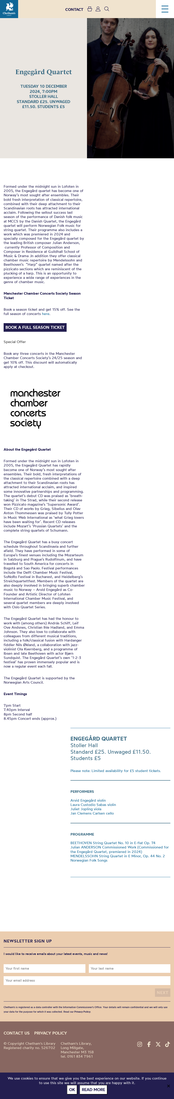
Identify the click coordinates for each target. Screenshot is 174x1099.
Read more (93, 1089)
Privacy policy (50, 1033)
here (45, 313)
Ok (72, 1089)
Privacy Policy (82, 1011)
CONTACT (74, 9)
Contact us (17, 1033)
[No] (168, 1086)
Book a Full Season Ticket (35, 327)
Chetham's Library (9, 9)
